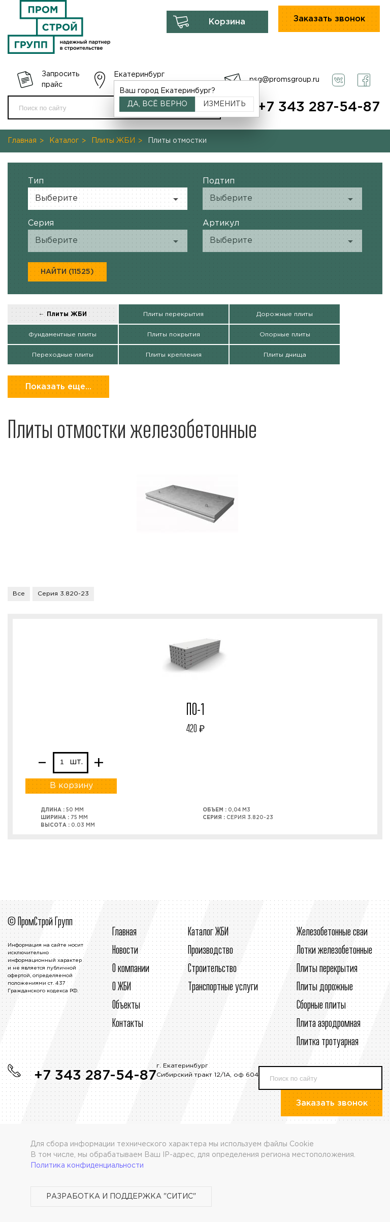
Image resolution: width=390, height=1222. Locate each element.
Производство (210, 951)
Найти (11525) (67, 272)
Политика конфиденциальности (87, 1166)
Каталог (64, 141)
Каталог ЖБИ (208, 932)
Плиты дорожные (325, 987)
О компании (130, 969)
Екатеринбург (139, 75)
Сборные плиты (321, 1005)
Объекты (126, 1005)
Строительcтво (212, 969)
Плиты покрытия (173, 334)
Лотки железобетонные (334, 951)
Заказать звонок (329, 19)
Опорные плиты (284, 334)
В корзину (71, 786)
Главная (22, 141)
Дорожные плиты (284, 314)
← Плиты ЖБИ (63, 314)
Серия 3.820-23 (63, 594)
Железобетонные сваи (332, 932)
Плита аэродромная (329, 1024)
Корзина (227, 22)
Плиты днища (285, 355)
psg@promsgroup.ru (284, 80)
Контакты (127, 1024)
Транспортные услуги (223, 987)
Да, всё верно (157, 104)
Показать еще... (58, 387)
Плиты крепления (174, 355)
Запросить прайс (60, 79)
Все (19, 594)
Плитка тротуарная (328, 1042)
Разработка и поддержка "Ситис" (121, 1197)
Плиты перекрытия (173, 314)
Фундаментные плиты (62, 334)
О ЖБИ (121, 987)
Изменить (224, 104)
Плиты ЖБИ (113, 141)
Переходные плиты (62, 355)
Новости (125, 951)
